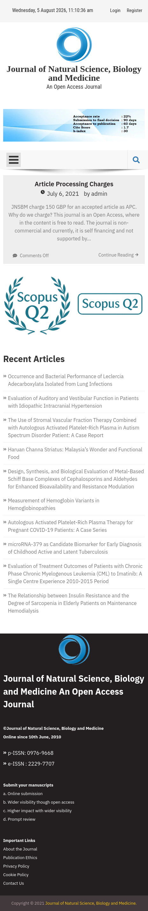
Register (134, 10)
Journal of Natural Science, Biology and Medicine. (91, 903)
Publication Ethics (20, 857)
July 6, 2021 (63, 193)
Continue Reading (116, 255)
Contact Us (13, 883)
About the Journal (20, 849)
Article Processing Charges (74, 184)
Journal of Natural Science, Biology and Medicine (74, 73)
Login (115, 10)
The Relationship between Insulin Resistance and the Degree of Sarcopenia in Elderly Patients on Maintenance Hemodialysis (72, 603)
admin (99, 193)
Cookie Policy (16, 874)
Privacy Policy (16, 866)
